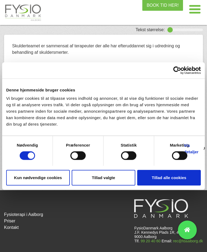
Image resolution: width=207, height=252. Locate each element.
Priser (9, 221)
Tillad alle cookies (169, 177)
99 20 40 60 (151, 241)
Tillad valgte (103, 177)
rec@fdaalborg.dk (188, 241)
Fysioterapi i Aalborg (23, 214)
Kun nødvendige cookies (38, 177)
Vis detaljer (191, 148)
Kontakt (11, 227)
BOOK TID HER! (163, 5)
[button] (195, 9)
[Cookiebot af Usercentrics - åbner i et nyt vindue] (177, 70)
